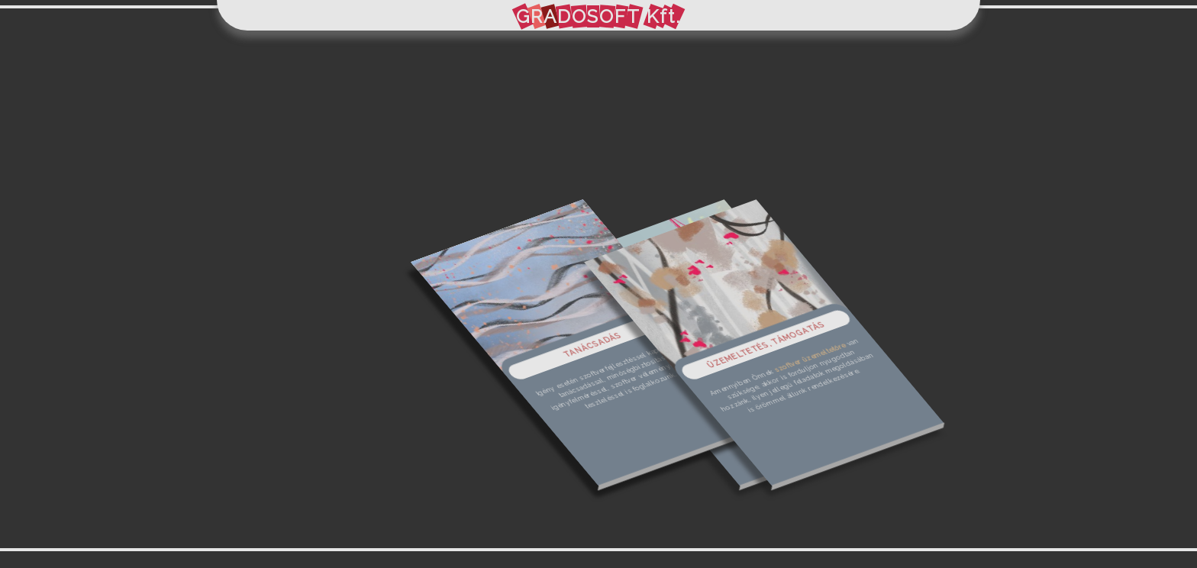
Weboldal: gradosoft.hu (652, 276)
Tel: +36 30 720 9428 (639, 261)
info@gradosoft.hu (599, 211)
